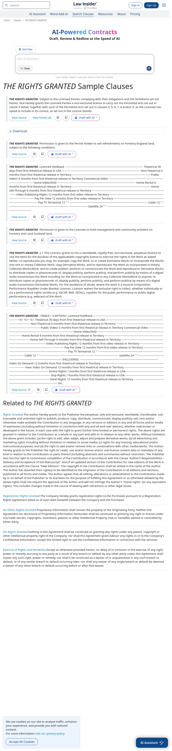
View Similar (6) (42, 117)
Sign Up (151, 5)
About (121, 14)
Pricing (135, 14)
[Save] (58, 118)
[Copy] (66, 118)
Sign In (135, 5)
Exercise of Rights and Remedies (24, 550)
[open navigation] (164, 5)
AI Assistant (37, 14)
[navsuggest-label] (26, 5)
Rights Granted (13, 414)
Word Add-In (59, 14)
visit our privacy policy (49, 733)
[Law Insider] (85, 5)
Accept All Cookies (22, 742)
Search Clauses (83, 14)
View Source (19, 117)
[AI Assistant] (152, 742)
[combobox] (26, 5)
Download (18, 131)
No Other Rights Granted (19, 510)
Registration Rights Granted (21, 496)
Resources (105, 14)
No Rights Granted (15, 532)
